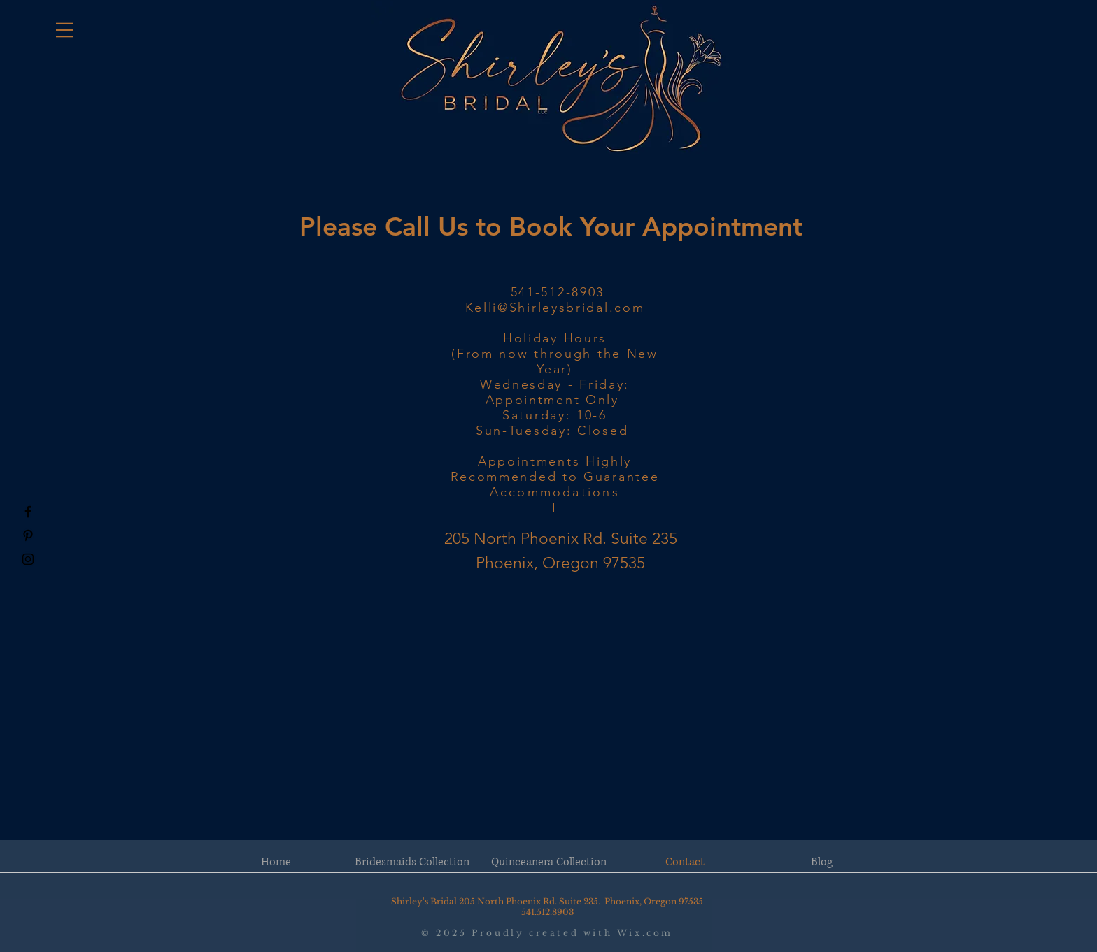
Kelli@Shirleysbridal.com (555, 307)
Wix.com (645, 933)
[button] (64, 30)
